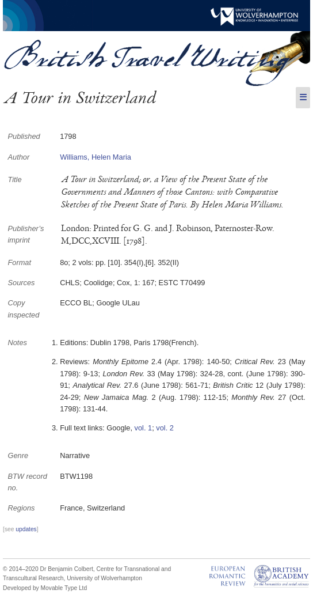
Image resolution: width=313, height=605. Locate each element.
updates (26, 529)
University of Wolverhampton (104, 578)
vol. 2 (165, 427)
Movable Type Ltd (64, 588)
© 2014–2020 (21, 569)
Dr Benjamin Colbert (66, 569)
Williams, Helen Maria (95, 157)
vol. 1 (143, 427)
